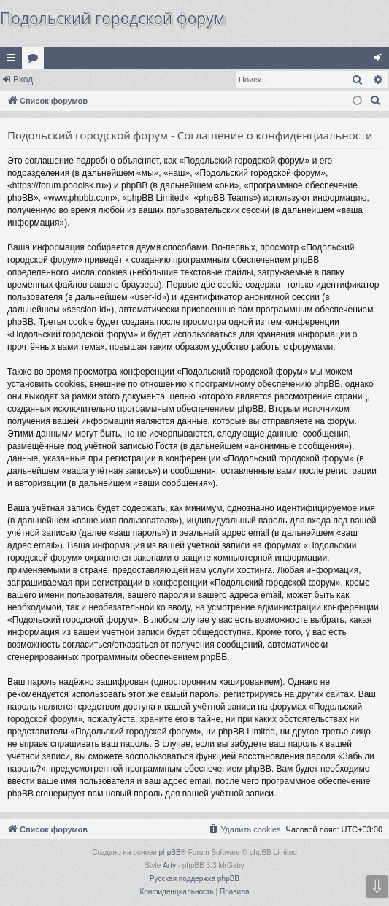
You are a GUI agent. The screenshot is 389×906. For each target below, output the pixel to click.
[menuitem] (375, 101)
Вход (23, 79)
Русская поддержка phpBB (194, 879)
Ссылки (14, 61)
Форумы (36, 61)
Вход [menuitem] (381, 61)
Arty (169, 865)
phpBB (170, 852)
